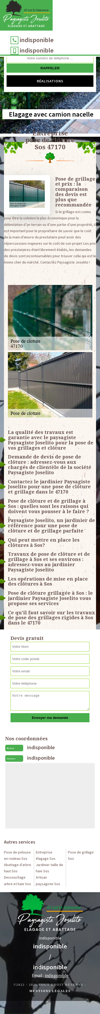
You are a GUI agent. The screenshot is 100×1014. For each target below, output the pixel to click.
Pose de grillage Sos (81, 855)
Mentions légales (50, 991)
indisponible (37, 40)
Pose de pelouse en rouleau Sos (17, 855)
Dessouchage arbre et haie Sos (17, 880)
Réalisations (50, 81)
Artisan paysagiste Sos (48, 880)
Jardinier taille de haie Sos (49, 867)
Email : (50, 975)
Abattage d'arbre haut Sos (17, 867)
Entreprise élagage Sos (46, 855)
